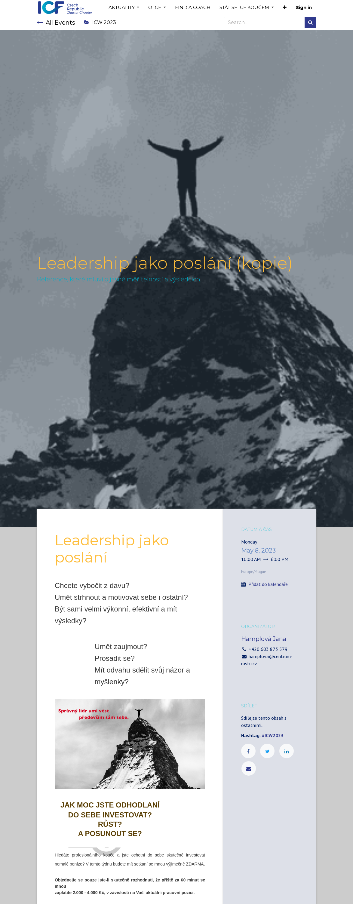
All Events (56, 22)
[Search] (310, 22)
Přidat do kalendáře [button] (268, 584)
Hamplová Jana (263, 638)
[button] (284, 8)
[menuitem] (192, 8)
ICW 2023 (100, 22)
